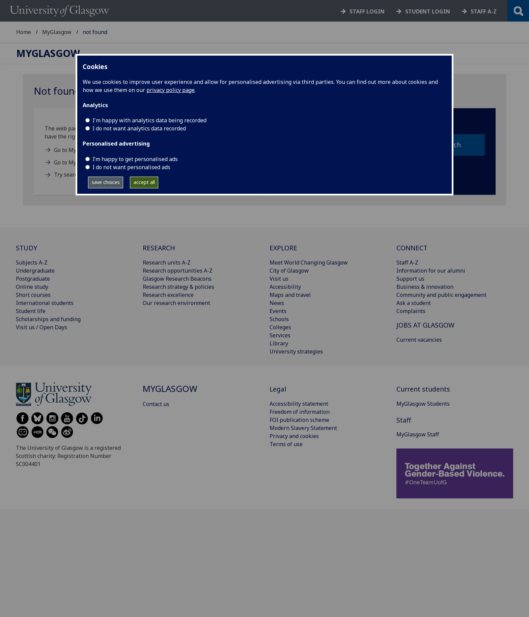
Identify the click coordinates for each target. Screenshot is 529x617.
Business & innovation (424, 286)
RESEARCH (159, 247)
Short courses (33, 295)
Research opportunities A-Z (178, 270)
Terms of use (286, 444)
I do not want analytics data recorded (139, 128)
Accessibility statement (299, 403)
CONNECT (411, 247)
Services (280, 335)
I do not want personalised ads (131, 167)
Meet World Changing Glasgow (309, 262)
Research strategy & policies (178, 286)
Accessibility (285, 286)
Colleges (280, 327)
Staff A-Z (407, 262)
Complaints (410, 311)
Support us (410, 278)
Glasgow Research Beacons (177, 278)
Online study (32, 286)
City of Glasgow (289, 270)
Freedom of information (300, 411)
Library (279, 343)
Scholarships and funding (48, 319)
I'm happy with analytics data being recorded (149, 120)
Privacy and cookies (294, 436)
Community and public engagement (441, 295)
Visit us (279, 278)
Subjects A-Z (32, 262)
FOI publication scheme (299, 420)
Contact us (156, 404)
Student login (427, 11)
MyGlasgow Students (423, 403)
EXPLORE (283, 247)
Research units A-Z (167, 262)
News (277, 303)
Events (278, 311)
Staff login (367, 11)
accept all (144, 182)
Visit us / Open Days (41, 327)
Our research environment (176, 303)
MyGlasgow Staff (417, 434)
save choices (106, 182)
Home (23, 32)
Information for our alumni (430, 270)
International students (45, 303)
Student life (31, 311)
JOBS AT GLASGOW (425, 325)
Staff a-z (484, 11)
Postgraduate (33, 278)
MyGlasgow (57, 32)
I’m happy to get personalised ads (135, 159)
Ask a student (413, 303)
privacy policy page (170, 90)
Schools (279, 319)
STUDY (26, 247)
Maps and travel (290, 295)
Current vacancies (419, 339)
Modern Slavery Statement (303, 428)
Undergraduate (35, 270)
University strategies (296, 351)
